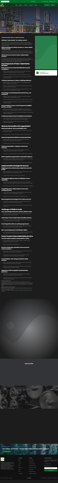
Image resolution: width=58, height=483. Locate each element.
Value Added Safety (29, 25)
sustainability (8, 263)
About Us (31, 5)
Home (16, 5)
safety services (9, 284)
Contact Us (26, 5)
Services (20, 5)
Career (35, 5)
